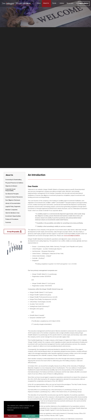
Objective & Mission (11, 187)
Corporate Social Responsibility (10, 191)
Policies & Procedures (12, 221)
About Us (46, 3)
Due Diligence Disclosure (13, 202)
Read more (14, 409)
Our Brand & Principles (12, 195)
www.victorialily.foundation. (72, 235)
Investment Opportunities (13, 218)
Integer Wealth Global (16, 3)
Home (39, 3)
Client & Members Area (13, 214)
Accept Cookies (34, 415)
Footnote (8, 224)
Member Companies (12, 211)
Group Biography (14, 233)
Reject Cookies (16, 415)
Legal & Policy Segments (13, 208)
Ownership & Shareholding (14, 180)
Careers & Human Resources (14, 198)
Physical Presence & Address (12, 183)
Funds (55, 3)
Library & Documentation (13, 205)
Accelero (79, 3)
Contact (39, 10)
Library (63, 3)
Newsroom (71, 3)
